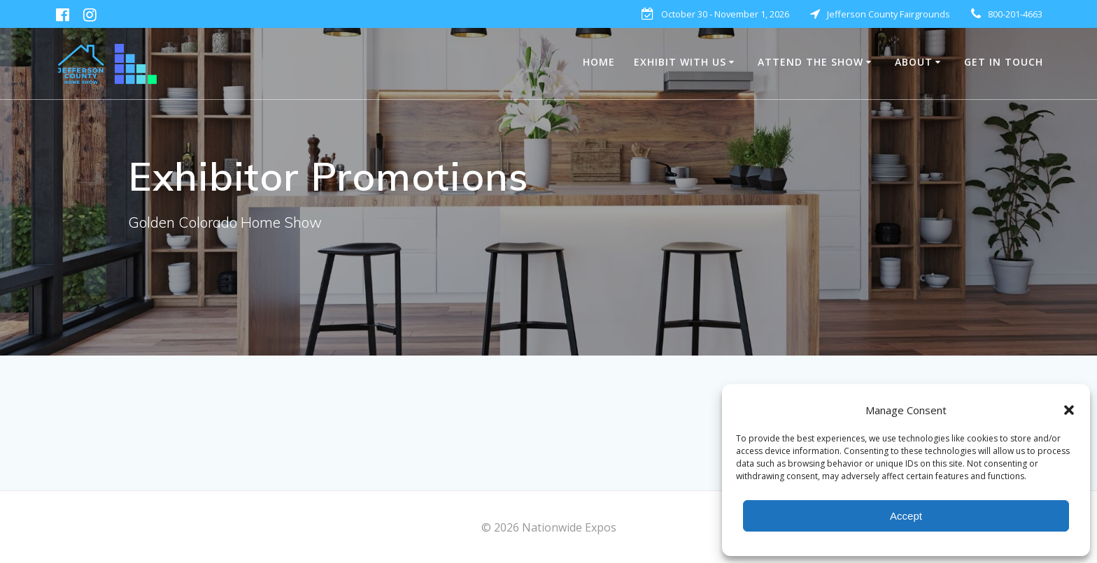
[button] (1069, 410)
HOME (599, 61)
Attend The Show (810, 61)
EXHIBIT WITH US (680, 61)
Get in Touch (1003, 61)
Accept (906, 516)
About (914, 61)
